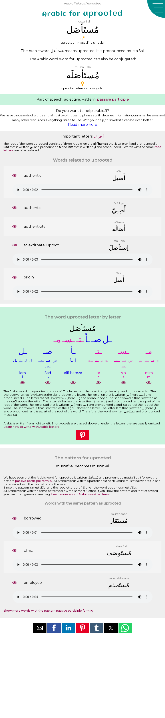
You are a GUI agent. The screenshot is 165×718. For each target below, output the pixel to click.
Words (80, 3)
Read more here (82, 124)
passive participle (113, 99)
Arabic (68, 3)
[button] (156, 9)
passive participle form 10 (33, 481)
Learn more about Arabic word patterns (80, 494)
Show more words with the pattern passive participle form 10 (48, 610)
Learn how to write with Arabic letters (31, 426)
